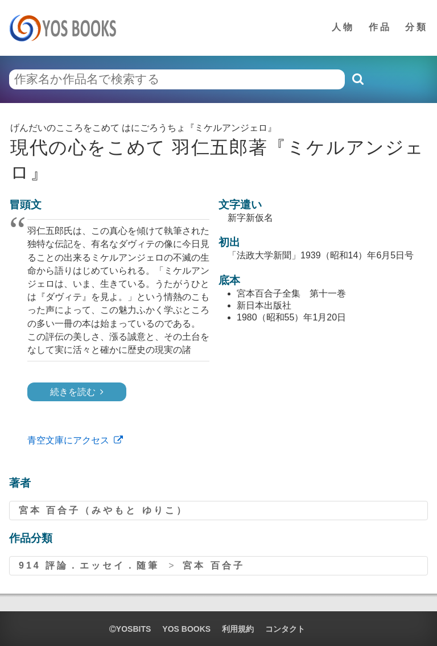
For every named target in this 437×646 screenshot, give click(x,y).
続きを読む (73, 392)
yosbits (130, 628)
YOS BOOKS (186, 628)
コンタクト (285, 628)
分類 (416, 27)
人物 (343, 27)
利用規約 (238, 628)
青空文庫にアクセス (68, 440)
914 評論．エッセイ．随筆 (89, 565)
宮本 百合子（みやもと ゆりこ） (103, 510)
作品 (380, 27)
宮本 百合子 (213, 565)
